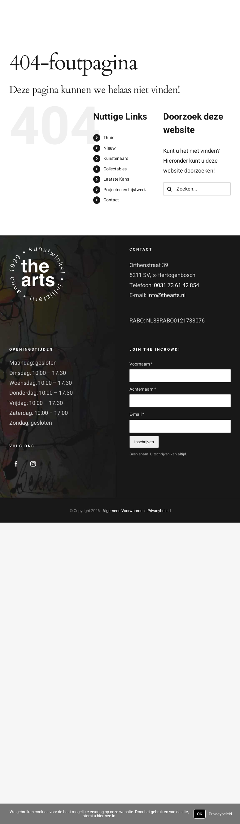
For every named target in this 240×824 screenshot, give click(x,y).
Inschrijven (144, 442)
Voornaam (141, 364)
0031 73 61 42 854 (176, 285)
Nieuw (109, 148)
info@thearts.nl (166, 295)
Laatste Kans (116, 179)
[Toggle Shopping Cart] (199, 25)
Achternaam (142, 389)
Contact (111, 200)
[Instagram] (33, 464)
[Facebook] (16, 464)
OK (199, 814)
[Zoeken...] (197, 188)
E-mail (136, 414)
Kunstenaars (115, 158)
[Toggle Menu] (225, 25)
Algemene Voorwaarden (124, 511)
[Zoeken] (169, 188)
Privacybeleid (159, 511)
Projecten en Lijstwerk (124, 189)
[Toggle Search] (211, 25)
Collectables (115, 169)
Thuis (108, 137)
